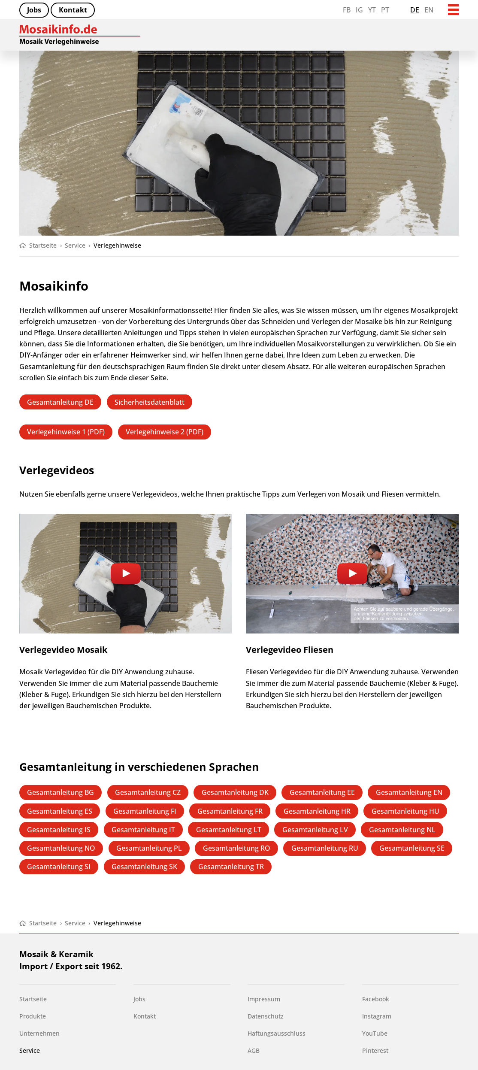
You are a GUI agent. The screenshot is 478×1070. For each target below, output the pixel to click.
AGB (254, 1050)
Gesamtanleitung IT (143, 829)
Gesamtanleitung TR (231, 866)
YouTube (374, 1033)
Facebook (375, 999)
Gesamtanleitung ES (59, 811)
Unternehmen (39, 1033)
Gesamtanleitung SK (144, 866)
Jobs (34, 10)
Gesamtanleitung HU (405, 811)
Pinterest (375, 1050)
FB (347, 10)
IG (359, 10)
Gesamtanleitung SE (412, 848)
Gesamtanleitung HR (317, 811)
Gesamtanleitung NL (402, 829)
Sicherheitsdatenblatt (150, 402)
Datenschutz (266, 1016)
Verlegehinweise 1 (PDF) (66, 431)
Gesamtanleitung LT (228, 829)
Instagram (376, 1016)
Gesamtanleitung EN (409, 792)
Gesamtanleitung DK (235, 792)
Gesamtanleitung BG (60, 792)
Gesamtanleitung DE (60, 402)
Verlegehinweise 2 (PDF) (164, 431)
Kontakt (73, 10)
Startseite (33, 999)
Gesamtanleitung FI (144, 811)
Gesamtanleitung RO (236, 848)
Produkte (32, 1016)
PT (385, 10)
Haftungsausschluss (277, 1033)
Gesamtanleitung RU (324, 848)
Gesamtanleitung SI (59, 866)
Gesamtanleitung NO (61, 848)
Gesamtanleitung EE (322, 792)
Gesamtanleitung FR (230, 811)
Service (29, 1050)
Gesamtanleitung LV (315, 829)
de (414, 10)
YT (372, 10)
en (428, 10)
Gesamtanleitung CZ (148, 792)
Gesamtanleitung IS (59, 829)
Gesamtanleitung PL (149, 848)
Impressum (264, 999)
